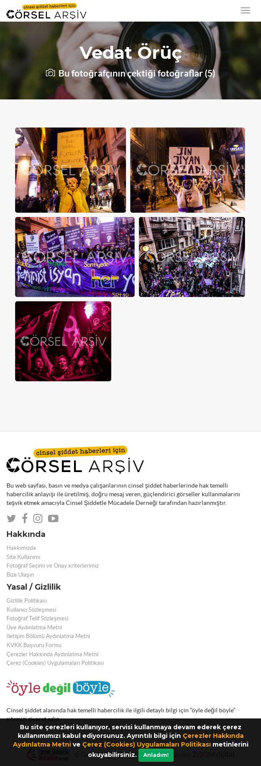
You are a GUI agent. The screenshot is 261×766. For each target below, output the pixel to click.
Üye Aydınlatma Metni (34, 627)
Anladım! (156, 755)
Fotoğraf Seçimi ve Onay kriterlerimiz (52, 565)
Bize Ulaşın (20, 574)
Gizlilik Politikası (26, 600)
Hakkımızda (21, 548)
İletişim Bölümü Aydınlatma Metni (48, 636)
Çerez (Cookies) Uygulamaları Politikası (146, 744)
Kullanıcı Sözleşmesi (31, 609)
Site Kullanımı (23, 557)
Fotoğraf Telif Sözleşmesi (37, 618)
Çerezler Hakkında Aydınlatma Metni (52, 654)
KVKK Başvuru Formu (33, 645)
